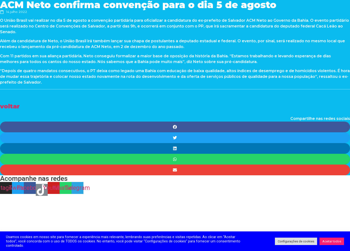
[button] (10, 106)
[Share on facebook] (175, 127)
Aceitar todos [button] (331, 241)
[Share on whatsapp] (175, 159)
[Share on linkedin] (175, 148)
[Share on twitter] (175, 137)
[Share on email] (175, 170)
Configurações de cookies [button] (296, 241)
